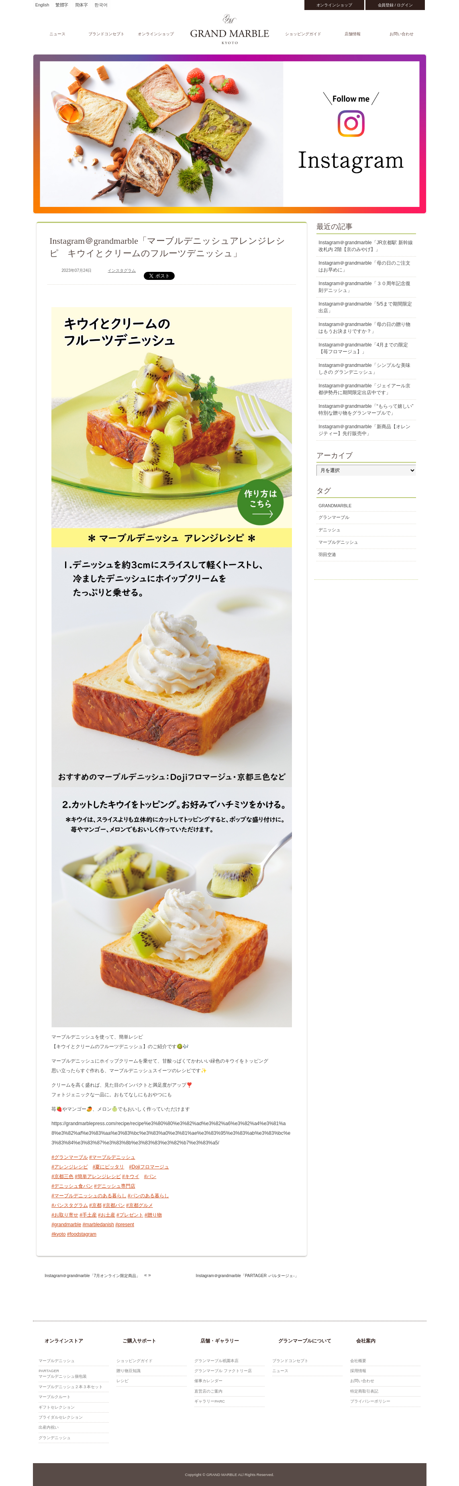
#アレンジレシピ (69, 1167)
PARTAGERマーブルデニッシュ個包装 (63, 1374)
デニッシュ (329, 529)
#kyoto (58, 1234)
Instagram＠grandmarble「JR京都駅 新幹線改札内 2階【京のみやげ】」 (365, 246)
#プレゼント (129, 1215)
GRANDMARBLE (334, 505)
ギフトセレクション (57, 1407)
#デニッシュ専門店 (114, 1186)
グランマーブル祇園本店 (216, 1360)
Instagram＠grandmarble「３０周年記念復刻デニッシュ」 (364, 287)
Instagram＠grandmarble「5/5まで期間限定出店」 (365, 307)
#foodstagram (81, 1234)
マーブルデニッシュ (338, 542)
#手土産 (88, 1215)
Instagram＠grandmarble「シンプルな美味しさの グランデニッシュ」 (364, 368)
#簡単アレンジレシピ (98, 1176)
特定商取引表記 (364, 1391)
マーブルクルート (55, 1397)
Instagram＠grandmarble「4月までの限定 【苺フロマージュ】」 (363, 348)
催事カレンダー (208, 1381)
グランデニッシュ (55, 1437)
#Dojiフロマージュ (149, 1167)
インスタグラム (122, 270)
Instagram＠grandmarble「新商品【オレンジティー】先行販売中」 (364, 430)
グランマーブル (333, 517)
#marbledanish (98, 1224)
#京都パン (114, 1205)
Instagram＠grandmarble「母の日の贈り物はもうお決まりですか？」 (364, 328)
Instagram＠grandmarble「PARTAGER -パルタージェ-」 (247, 1275)
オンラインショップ (334, 5)
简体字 (81, 4)
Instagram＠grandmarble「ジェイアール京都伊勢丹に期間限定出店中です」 (364, 389)
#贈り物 (153, 1215)
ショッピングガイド (303, 34)
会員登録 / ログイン (395, 5)
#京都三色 (62, 1176)
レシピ (122, 1381)
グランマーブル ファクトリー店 (223, 1371)
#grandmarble (66, 1224)
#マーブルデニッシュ (112, 1157)
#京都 (95, 1205)
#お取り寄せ (64, 1215)
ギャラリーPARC (209, 1401)
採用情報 (358, 1371)
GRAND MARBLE (229, 29)
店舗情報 (353, 34)
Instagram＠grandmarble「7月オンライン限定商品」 (92, 1275)
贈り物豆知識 (128, 1371)
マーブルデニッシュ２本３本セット (71, 1387)
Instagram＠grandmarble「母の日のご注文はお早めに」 (364, 266)
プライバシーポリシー (370, 1401)
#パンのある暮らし (148, 1196)
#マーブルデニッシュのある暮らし (88, 1196)
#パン (150, 1176)
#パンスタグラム (69, 1205)
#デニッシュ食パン (72, 1186)
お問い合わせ (402, 34)
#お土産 (106, 1215)
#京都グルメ (139, 1205)
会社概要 (358, 1360)
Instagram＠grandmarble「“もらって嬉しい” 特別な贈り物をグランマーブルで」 (365, 409)
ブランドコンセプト (106, 34)
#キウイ (130, 1176)
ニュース (57, 34)
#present (124, 1224)
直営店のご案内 (208, 1391)
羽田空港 (327, 554)
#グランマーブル (69, 1157)
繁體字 (62, 4)
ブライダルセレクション (61, 1417)
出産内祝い (49, 1427)
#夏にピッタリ (108, 1167)
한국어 (101, 4)
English (42, 4)
